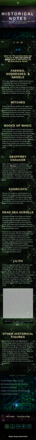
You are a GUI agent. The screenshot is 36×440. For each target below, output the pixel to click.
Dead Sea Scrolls (18, 212)
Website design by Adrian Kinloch (18, 436)
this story (13, 166)
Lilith (18, 261)
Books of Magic (18, 125)
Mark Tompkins (10, 416)
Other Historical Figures (18, 335)
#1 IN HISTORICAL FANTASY (9, 394)
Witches (18, 102)
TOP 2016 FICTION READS (9, 387)
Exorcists (18, 189)
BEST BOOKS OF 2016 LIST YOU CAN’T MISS (14, 384)
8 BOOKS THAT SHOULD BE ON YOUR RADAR (15, 391)
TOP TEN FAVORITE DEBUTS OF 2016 (12, 381)
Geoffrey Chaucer (17, 158)
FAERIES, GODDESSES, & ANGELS (18, 74)
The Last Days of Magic (23, 416)
